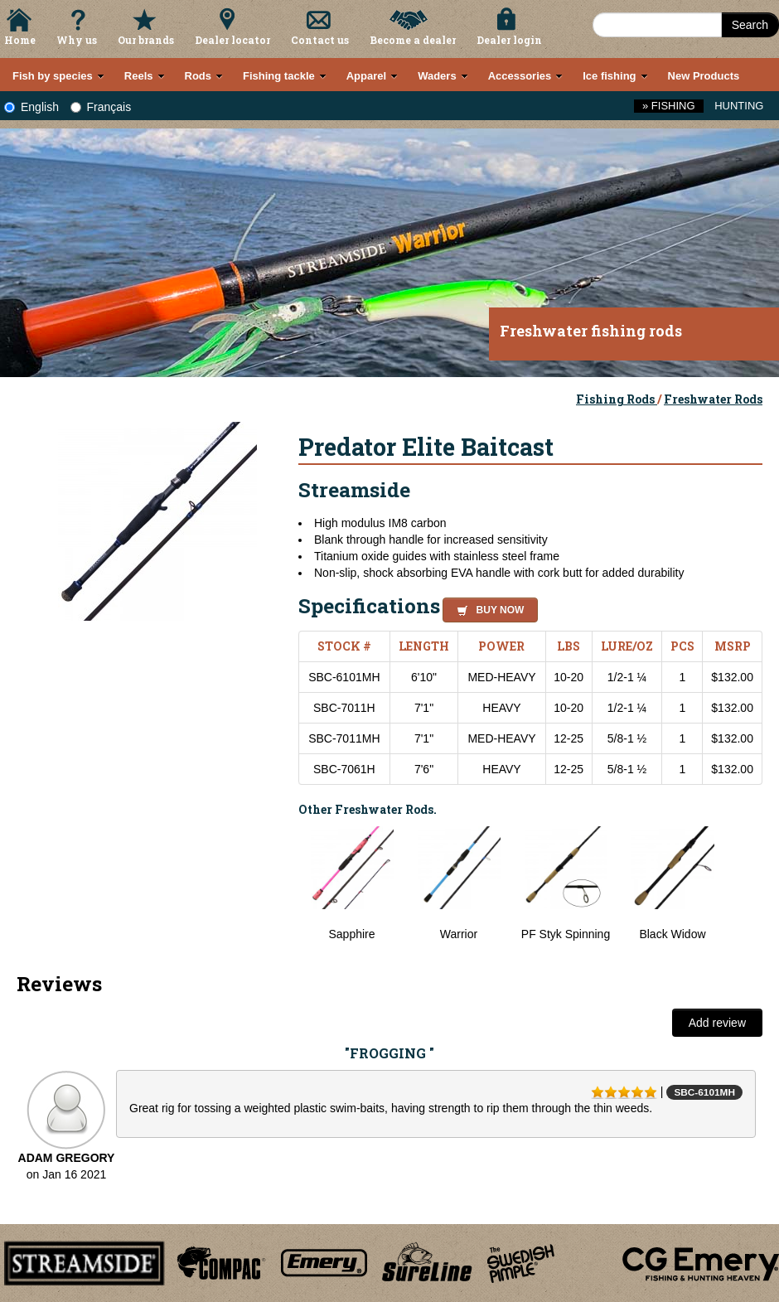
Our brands (146, 39)
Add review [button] (717, 1022)
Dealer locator (232, 39)
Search (750, 24)
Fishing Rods (616, 399)
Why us (76, 39)
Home (20, 39)
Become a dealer (413, 39)
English (31, 107)
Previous (286, 892)
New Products (704, 76)
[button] (487, 607)
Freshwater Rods (713, 399)
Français (101, 107)
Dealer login (509, 39)
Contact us (320, 39)
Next (746, 892)
